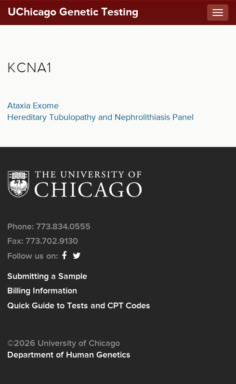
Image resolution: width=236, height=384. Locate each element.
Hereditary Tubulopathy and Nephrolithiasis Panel (100, 117)
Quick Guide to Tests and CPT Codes (78, 306)
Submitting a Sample (47, 276)
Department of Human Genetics (69, 355)
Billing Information (42, 291)
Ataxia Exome (33, 106)
